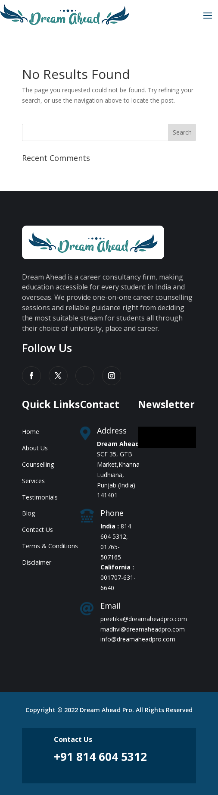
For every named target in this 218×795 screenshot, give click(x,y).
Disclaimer (36, 562)
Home (30, 431)
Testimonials (40, 497)
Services (33, 481)
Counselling (38, 464)
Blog (28, 513)
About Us (35, 448)
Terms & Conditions (50, 546)
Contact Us (37, 529)
